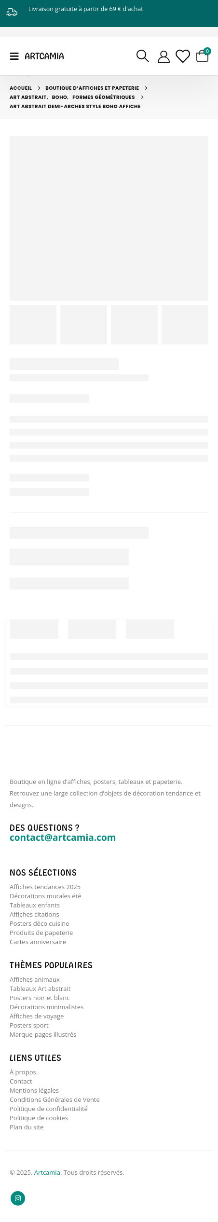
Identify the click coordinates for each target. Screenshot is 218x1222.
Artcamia (47, 1172)
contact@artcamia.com (63, 837)
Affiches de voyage (37, 1016)
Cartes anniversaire (38, 941)
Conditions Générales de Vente (55, 1099)
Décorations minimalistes (46, 1006)
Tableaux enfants (35, 905)
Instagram (18, 1198)
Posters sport (29, 1025)
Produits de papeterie (41, 932)
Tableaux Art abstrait (40, 988)
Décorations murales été (46, 896)
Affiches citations (34, 914)
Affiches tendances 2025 (45, 886)
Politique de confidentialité (49, 1108)
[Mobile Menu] (17, 56)
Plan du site (26, 1127)
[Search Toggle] (143, 56)
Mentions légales (34, 1090)
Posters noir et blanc (39, 997)
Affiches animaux (35, 979)
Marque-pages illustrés (43, 1034)
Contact (21, 1081)
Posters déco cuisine (39, 923)
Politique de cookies (39, 1117)
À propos (23, 1072)
